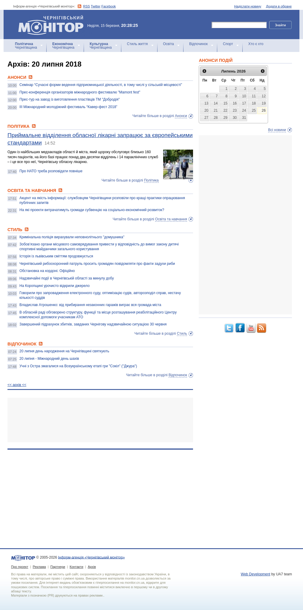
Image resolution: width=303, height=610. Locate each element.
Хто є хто (256, 44)
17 (244, 103)
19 (264, 103)
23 (235, 110)
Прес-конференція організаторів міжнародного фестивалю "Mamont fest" (79, 92)
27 (206, 118)
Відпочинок (198, 44)
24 (244, 110)
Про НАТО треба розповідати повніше (50, 171)
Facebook (108, 6)
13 (206, 103)
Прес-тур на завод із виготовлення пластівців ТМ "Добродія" (69, 99)
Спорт (228, 44)
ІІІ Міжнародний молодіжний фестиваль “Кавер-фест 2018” (68, 107)
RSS (86, 6)
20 (206, 110)
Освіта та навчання (171, 219)
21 (216, 110)
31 (244, 118)
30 (235, 118)
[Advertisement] (100, 420)
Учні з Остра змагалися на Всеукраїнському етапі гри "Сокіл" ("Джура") (78, 366)
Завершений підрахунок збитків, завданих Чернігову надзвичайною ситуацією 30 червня (92, 324)
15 (225, 103)
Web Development (255, 574)
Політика (151, 180)
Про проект (19, 566)
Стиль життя (137, 44)
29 (225, 118)
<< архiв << (16, 385)
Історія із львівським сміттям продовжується (56, 256)
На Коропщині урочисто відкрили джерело (54, 286)
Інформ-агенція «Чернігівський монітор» (53, 24)
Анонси (181, 116)
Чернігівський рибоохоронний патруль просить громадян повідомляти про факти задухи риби (97, 264)
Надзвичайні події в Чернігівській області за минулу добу (66, 278)
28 (216, 118)
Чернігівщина (26, 46)
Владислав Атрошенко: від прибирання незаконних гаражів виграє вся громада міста (90, 305)
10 (244, 96)
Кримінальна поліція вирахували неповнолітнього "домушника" (71, 237)
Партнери (58, 566)
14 (216, 103)
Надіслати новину (247, 6)
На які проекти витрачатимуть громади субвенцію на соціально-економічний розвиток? (91, 210)
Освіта (168, 44)
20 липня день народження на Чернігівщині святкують (64, 351)
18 (254, 103)
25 (254, 110)
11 (254, 96)
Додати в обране (279, 6)
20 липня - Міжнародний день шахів (49, 359)
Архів (92, 566)
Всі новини (277, 130)
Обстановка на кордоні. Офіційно (47, 271)
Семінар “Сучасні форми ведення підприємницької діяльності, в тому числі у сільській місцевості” (100, 85)
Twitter (95, 6)
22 (225, 110)
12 (264, 96)
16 (235, 103)
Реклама (39, 566)
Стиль (182, 333)
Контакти (76, 566)
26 (264, 110)
